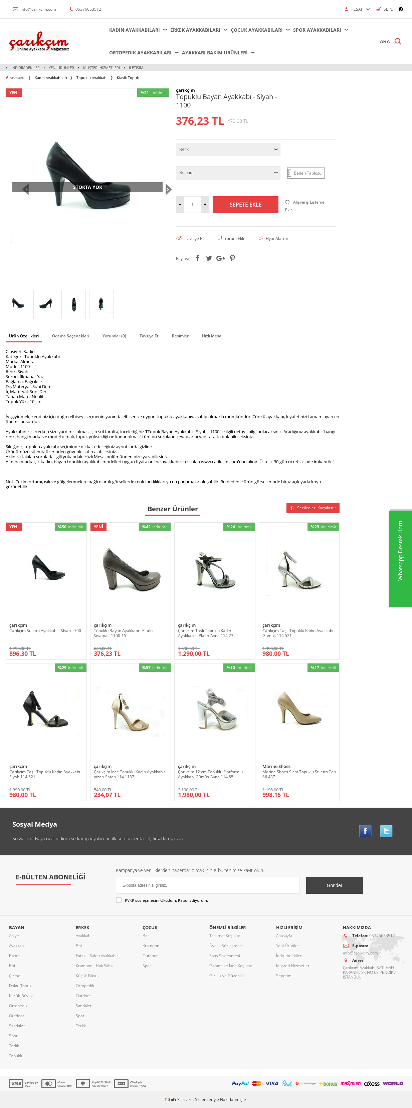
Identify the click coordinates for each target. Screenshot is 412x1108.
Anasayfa (284, 935)
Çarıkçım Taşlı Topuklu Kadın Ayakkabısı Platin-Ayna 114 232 (207, 633)
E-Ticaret (185, 1099)
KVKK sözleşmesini (142, 900)
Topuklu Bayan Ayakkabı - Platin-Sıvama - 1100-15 (124, 633)
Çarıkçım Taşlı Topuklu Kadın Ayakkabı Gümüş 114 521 (297, 633)
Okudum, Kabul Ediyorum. (162, 900)
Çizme (14, 976)
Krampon (151, 945)
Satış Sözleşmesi (224, 955)
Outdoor (16, 1016)
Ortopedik (18, 1006)
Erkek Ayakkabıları (195, 30)
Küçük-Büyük (21, 996)
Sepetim (283, 976)
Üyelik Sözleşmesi (226, 945)
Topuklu (16, 1056)
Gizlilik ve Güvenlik (226, 976)
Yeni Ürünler (61, 67)
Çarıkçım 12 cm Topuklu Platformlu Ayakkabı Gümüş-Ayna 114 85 (210, 774)
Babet (14, 955)
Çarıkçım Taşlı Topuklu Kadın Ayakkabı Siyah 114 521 (44, 774)
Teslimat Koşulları (225, 935)
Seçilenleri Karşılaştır (313, 508)
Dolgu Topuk (20, 986)
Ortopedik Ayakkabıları (140, 52)
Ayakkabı (17, 945)
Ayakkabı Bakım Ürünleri (215, 52)
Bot (12, 965)
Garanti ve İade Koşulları (231, 965)
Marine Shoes (276, 766)
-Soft (171, 1099)
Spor (13, 1036)
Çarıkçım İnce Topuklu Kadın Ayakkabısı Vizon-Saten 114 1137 (130, 774)
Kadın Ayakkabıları (134, 30)
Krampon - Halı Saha (94, 965)
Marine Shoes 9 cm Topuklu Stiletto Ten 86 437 (299, 774)
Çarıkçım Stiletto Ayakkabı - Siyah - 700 (45, 630)
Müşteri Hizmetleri (101, 67)
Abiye (14, 935)
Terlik (14, 1046)
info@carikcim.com (38, 9)
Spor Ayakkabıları (317, 30)
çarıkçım (18, 625)
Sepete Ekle (246, 204)
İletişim (136, 67)
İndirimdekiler (25, 67)
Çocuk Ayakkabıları (257, 30)
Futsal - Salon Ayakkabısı (98, 955)
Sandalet (17, 1026)
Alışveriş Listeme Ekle (305, 206)
